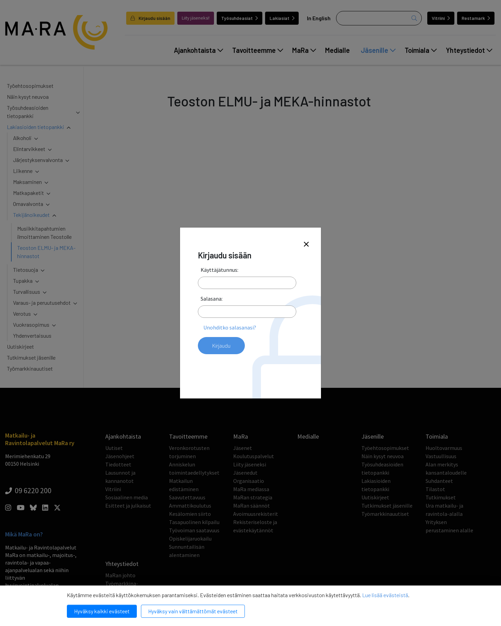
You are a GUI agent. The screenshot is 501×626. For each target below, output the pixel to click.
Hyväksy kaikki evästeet (102, 611)
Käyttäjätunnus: (219, 269)
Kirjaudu (221, 345)
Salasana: (212, 298)
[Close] (306, 244)
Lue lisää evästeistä (385, 595)
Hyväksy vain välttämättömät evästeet (193, 611)
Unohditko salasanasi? (229, 327)
